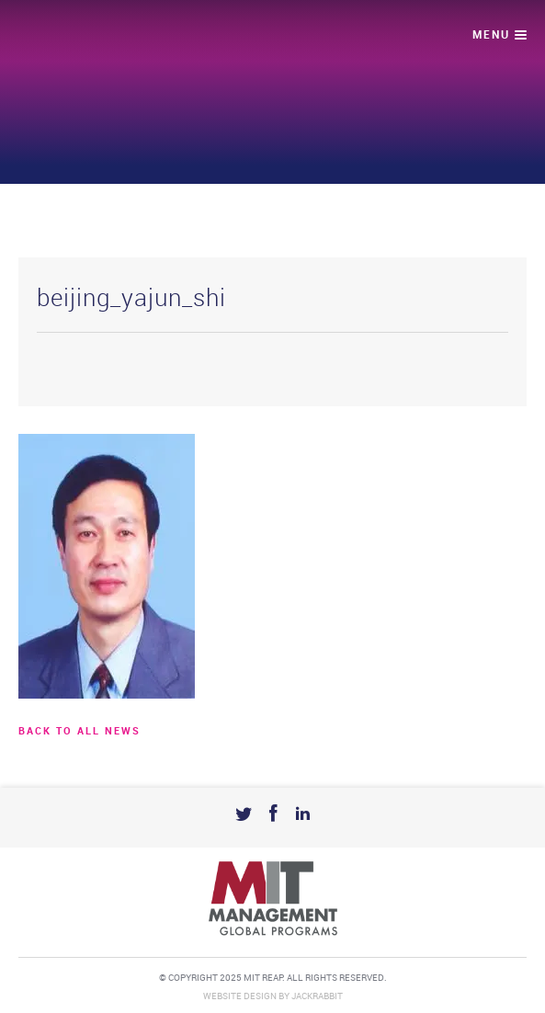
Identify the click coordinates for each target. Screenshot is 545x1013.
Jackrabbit (317, 996)
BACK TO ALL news (79, 731)
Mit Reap (89, 38)
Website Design (240, 996)
